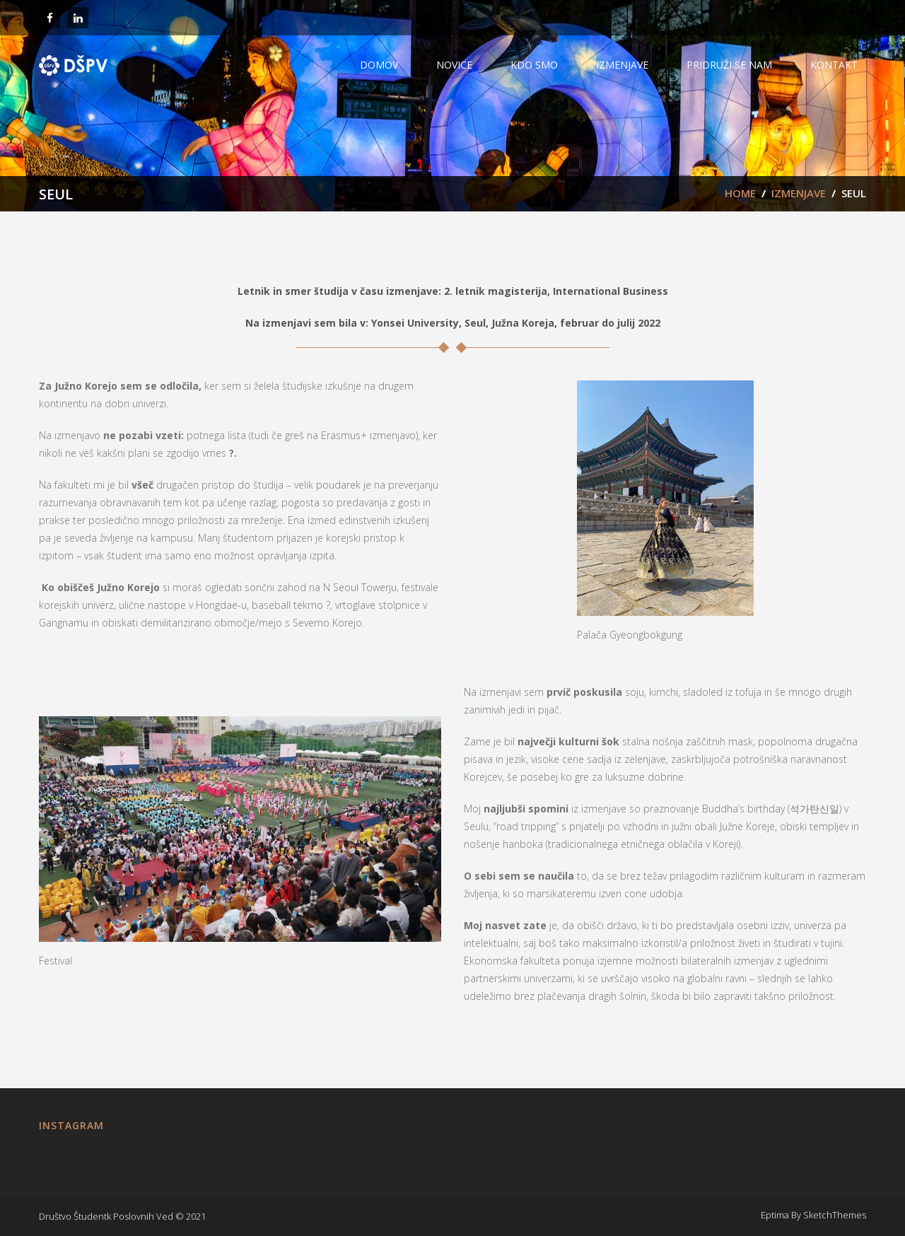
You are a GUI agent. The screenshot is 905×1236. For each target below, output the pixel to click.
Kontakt (834, 64)
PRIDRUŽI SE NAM (729, 64)
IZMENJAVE (622, 64)
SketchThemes (834, 1214)
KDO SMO (534, 64)
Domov (379, 64)
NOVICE (454, 64)
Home (740, 193)
